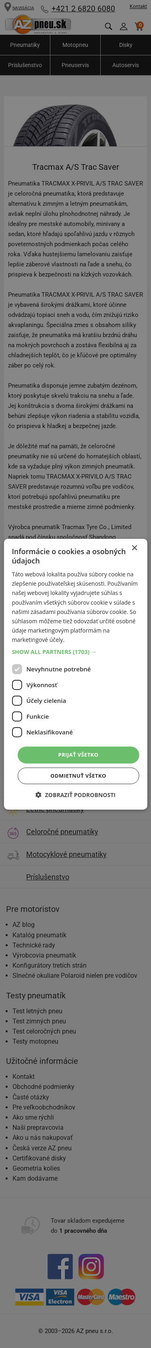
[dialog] (75, 673)
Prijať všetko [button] (78, 754)
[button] (75, 652)
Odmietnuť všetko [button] (78, 775)
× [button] (134, 548)
